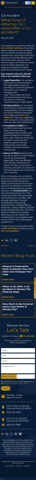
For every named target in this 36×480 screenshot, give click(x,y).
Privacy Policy (23, 384)
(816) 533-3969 (13, 424)
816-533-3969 (25, 7)
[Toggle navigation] (33, 3)
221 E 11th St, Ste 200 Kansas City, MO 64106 (17, 419)
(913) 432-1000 (13, 412)
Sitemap (19, 466)
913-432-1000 (10, 7)
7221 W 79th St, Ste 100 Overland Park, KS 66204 (18, 407)
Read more (8, 279)
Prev (4, 246)
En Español (28, 3)
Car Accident (10, 15)
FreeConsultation (35, 288)
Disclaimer (8, 384)
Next (31, 246)
